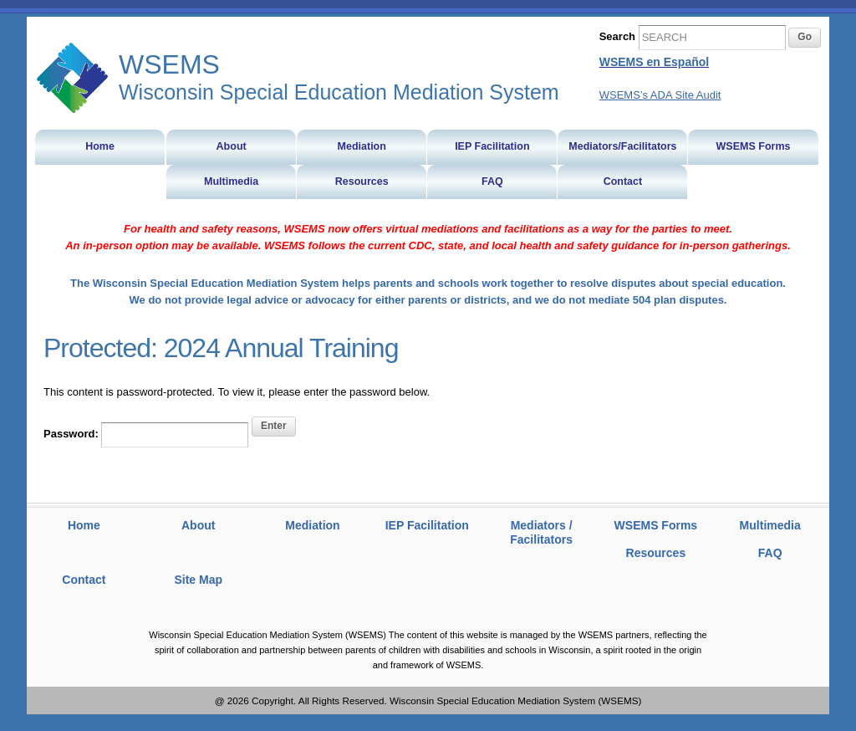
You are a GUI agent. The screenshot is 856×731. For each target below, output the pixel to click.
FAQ (770, 553)
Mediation (312, 525)
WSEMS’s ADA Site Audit (660, 95)
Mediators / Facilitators (541, 532)
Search (617, 36)
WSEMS (72, 78)
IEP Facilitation (427, 525)
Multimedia (770, 525)
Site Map (198, 579)
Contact (83, 579)
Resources (656, 553)
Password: (145, 434)
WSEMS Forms (656, 525)
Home (84, 525)
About (198, 525)
